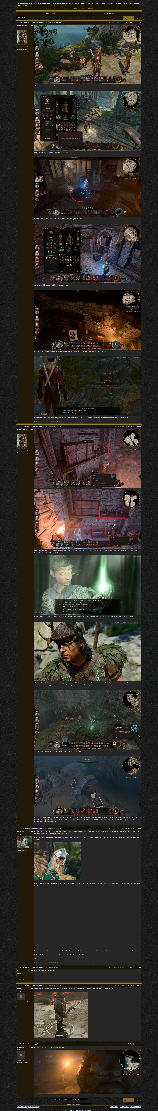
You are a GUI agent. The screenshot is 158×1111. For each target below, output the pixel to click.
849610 (139, 985)
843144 (139, 426)
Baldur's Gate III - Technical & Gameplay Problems (74, 3)
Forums (34, 3)
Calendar (76, 8)
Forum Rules (22, 1107)
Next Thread (110, 14)
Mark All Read (33, 1107)
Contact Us (114, 1107)
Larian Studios (22, 3)
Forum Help (124, 1107)
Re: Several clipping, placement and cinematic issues (40, 22)
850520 (139, 1044)
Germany (25, 49)
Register (127, 3)
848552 (139, 967)
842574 (139, 22)
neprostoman (114, 22)
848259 (139, 828)
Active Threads (88, 8)
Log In (137, 3)
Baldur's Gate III (46, 3)
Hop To (54, 1099)
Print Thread (21, 18)
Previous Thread (47, 14)
